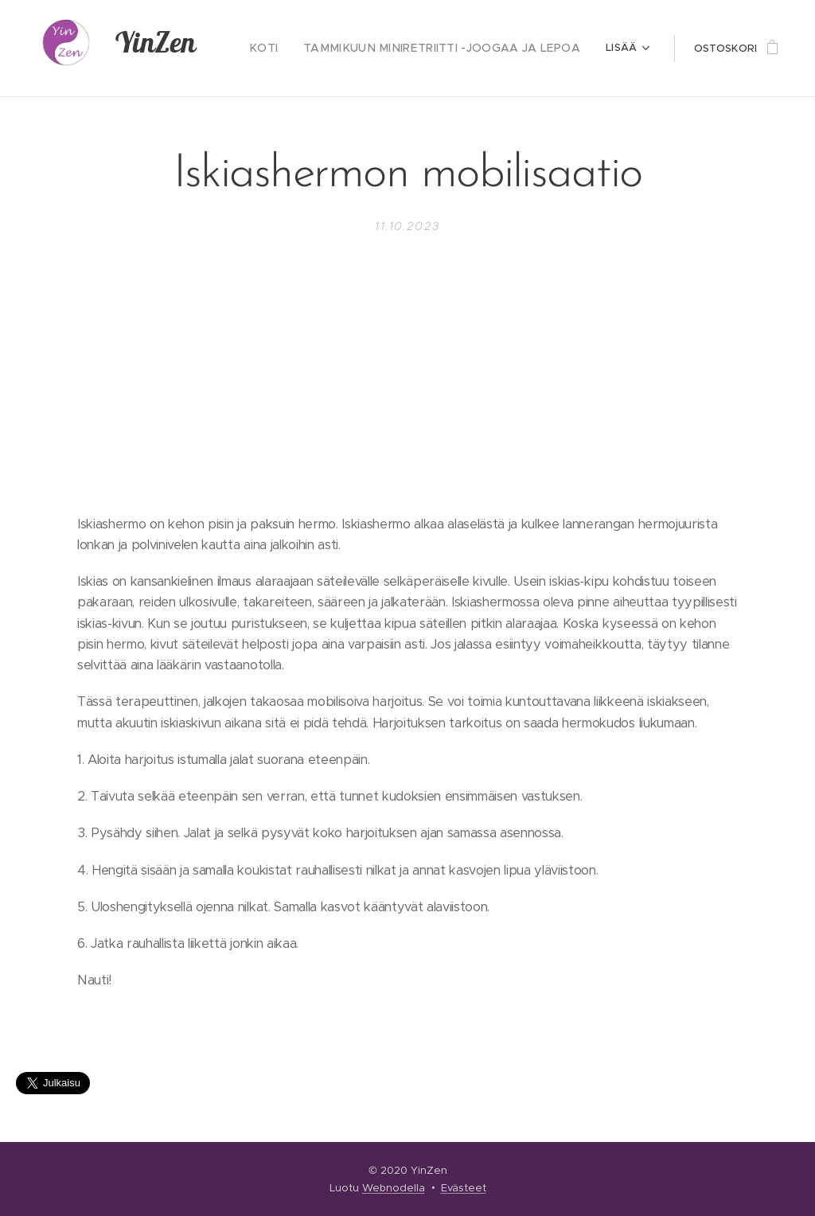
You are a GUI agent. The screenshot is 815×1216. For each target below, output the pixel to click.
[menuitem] (291, 48)
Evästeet (463, 1188)
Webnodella (393, 1188)
